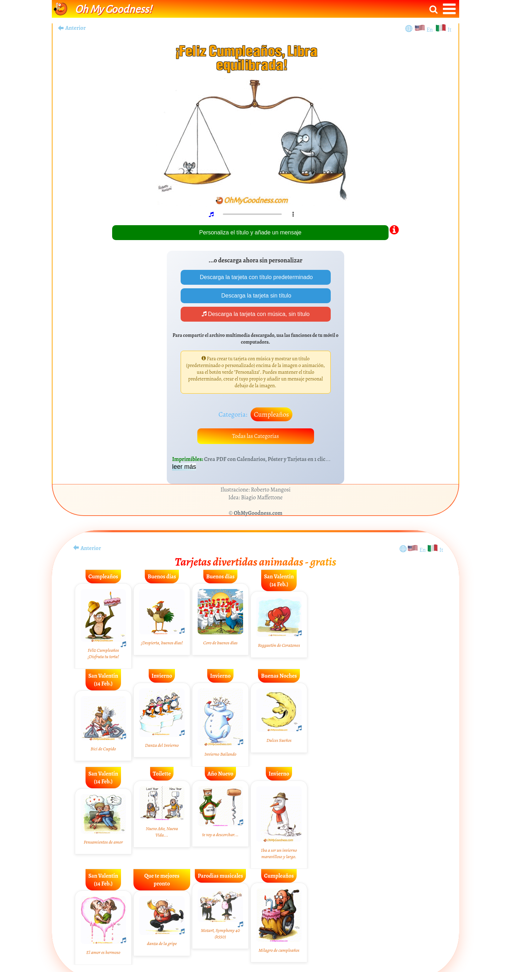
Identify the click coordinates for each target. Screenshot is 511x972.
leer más (184, 467)
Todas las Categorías (255, 437)
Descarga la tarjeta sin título (256, 296)
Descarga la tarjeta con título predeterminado (255, 277)
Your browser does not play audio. (258, 214)
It (449, 30)
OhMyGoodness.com (258, 514)
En (431, 30)
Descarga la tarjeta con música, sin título (255, 314)
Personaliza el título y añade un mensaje (250, 232)
